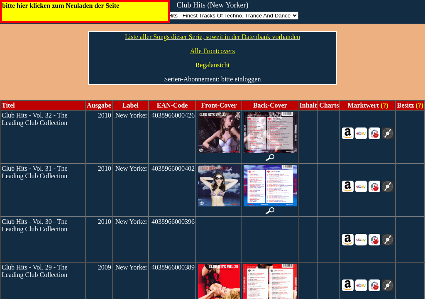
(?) (383, 105)
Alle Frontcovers (212, 50)
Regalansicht (212, 65)
